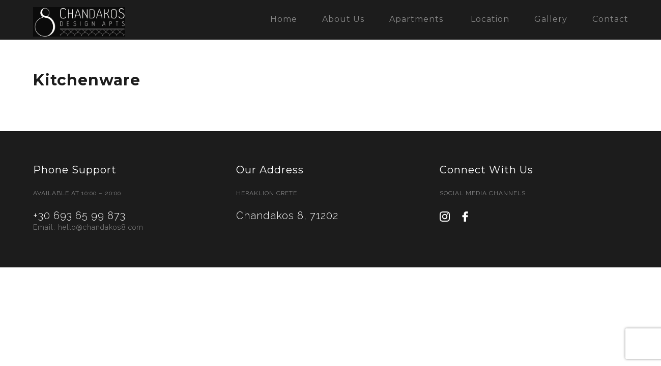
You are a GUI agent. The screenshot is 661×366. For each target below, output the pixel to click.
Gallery (550, 19)
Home (283, 19)
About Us (343, 19)
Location (490, 19)
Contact (610, 19)
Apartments (416, 19)
